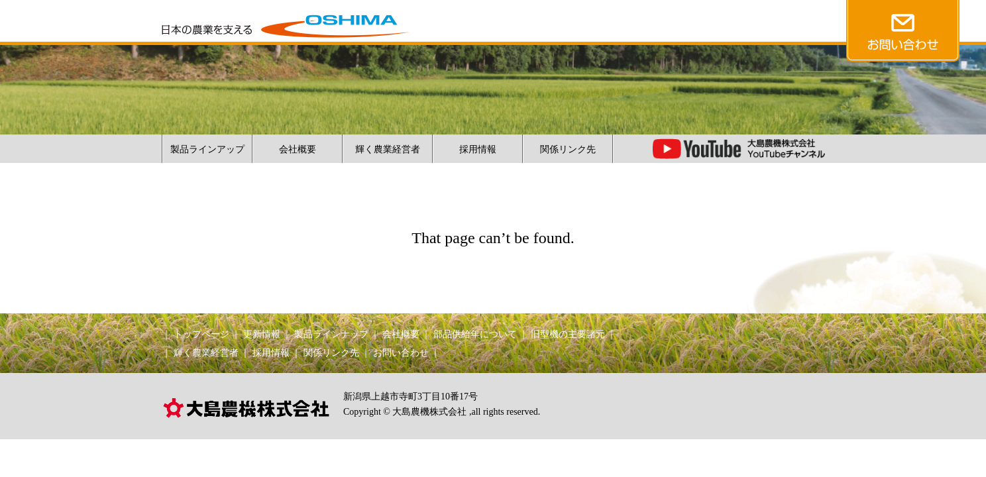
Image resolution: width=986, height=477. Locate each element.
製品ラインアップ (207, 149)
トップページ (201, 334)
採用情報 (477, 149)
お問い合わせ (401, 353)
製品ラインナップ (331, 334)
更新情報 (261, 334)
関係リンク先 (568, 149)
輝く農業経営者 (387, 149)
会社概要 (297, 149)
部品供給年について (475, 334)
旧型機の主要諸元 (568, 334)
